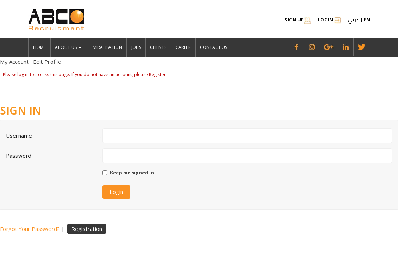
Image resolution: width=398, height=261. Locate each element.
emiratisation (106, 47)
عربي (353, 19)
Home (39, 47)
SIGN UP (298, 19)
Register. (158, 74)
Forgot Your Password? (30, 228)
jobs (136, 47)
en (367, 19)
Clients (158, 47)
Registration (86, 228)
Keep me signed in (132, 172)
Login (329, 19)
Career (183, 47)
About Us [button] (68, 47)
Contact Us (213, 47)
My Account (14, 61)
